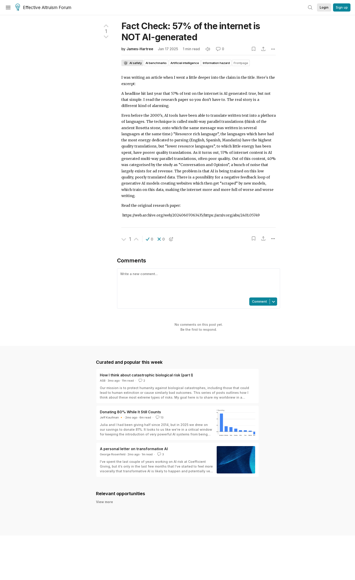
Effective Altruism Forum (43, 7)
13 (159, 417)
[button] (149, 239)
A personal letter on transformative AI (134, 449)
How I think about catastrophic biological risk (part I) (146, 375)
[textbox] (197, 282)
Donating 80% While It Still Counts (130, 412)
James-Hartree (140, 49)
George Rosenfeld (112, 454)
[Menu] (8, 7)
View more (104, 502)
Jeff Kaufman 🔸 (111, 417)
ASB (103, 380)
